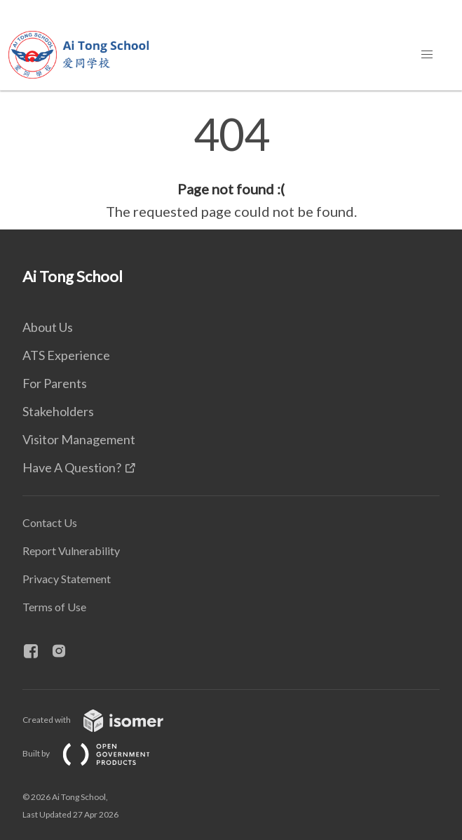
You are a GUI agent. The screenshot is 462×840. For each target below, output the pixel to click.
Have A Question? (71, 467)
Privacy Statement (66, 578)
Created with (104, 719)
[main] (231, 167)
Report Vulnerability (71, 550)
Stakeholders (58, 411)
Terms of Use (54, 606)
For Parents (54, 383)
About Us (47, 327)
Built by (97, 753)
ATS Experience (66, 355)
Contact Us (49, 522)
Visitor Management (78, 439)
